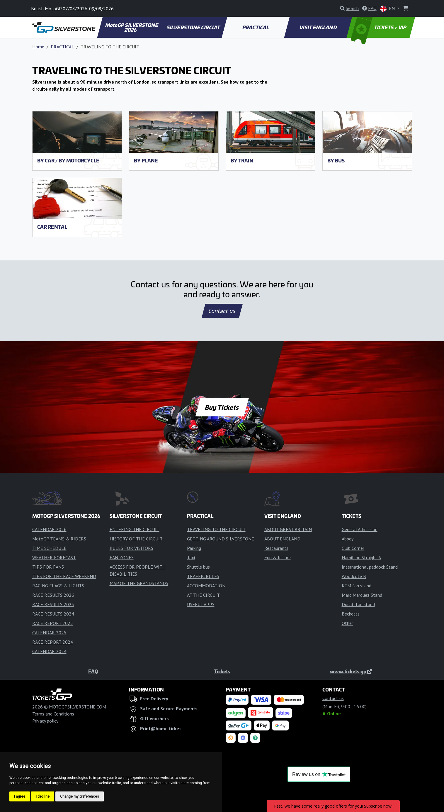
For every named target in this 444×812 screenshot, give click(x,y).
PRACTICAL (256, 27)
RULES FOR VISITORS (131, 548)
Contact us (222, 311)
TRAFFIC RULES (203, 576)
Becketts (351, 614)
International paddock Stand (370, 567)
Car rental (52, 226)
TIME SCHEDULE (49, 548)
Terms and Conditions (53, 714)
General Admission (359, 529)
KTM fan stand (356, 586)
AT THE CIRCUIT (203, 595)
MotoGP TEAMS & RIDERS (59, 539)
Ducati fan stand (358, 604)
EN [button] (388, 8)
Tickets (222, 671)
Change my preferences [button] (79, 796)
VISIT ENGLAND (318, 27)
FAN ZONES (122, 557)
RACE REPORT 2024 (52, 642)
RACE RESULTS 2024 (53, 614)
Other (347, 623)
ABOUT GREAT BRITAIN (288, 529)
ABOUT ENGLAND (282, 539)
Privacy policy (45, 721)
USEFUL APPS (201, 604)
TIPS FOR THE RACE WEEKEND (64, 576)
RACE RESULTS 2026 (53, 595)
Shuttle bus (198, 567)
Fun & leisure (277, 557)
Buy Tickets (222, 407)
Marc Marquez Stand (362, 595)
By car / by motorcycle (68, 160)
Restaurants (276, 548)
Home (38, 47)
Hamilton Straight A (361, 557)
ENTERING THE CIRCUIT (134, 529)
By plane (146, 160)
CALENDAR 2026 (49, 529)
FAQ (93, 671)
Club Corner (353, 548)
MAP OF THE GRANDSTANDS (139, 583)
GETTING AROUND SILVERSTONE (220, 539)
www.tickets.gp (351, 671)
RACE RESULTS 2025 (53, 604)
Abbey (347, 539)
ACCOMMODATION (206, 586)
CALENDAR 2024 (49, 651)
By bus (336, 160)
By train (242, 160)
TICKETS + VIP (379, 27)
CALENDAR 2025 (49, 632)
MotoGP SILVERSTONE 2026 (131, 27)
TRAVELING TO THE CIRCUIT (216, 529)
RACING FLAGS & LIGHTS (58, 586)
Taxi (191, 557)
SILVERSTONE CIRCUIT (193, 27)
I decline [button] (43, 796)
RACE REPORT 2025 (52, 623)
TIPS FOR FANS (48, 567)
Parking (194, 548)
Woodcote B (354, 576)
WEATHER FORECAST (54, 557)
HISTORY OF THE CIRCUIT (136, 539)
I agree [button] (19, 796)
